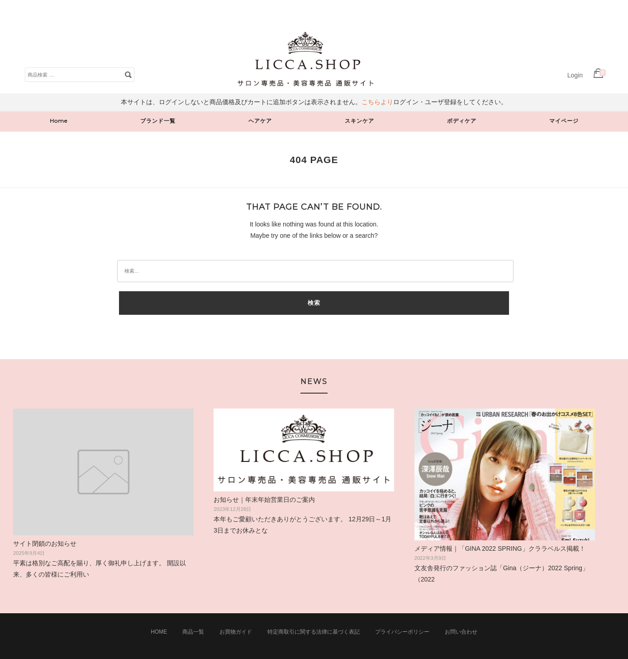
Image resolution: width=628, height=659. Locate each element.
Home (58, 120)
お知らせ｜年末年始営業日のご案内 (264, 499)
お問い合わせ (461, 632)
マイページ (564, 120)
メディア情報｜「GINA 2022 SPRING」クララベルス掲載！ (499, 548)
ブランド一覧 (158, 120)
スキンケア (359, 120)
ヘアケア (260, 120)
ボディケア (461, 120)
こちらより (377, 102)
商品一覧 (193, 632)
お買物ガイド (235, 632)
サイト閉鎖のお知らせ (44, 543)
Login (575, 75)
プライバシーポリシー (402, 632)
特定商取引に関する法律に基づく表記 (313, 632)
